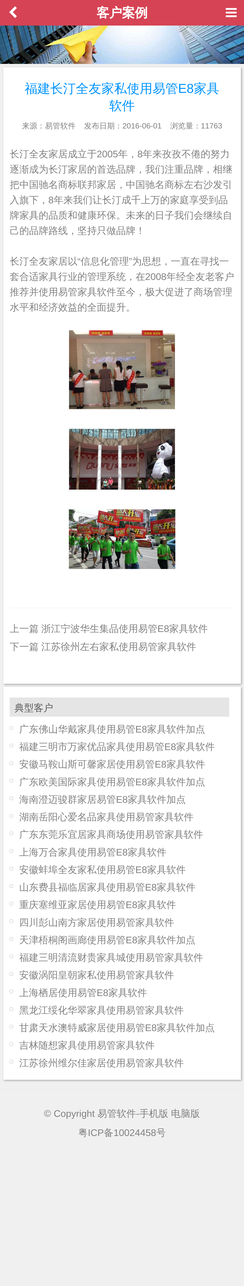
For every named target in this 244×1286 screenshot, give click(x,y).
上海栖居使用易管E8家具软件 (83, 992)
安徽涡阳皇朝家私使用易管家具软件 (96, 975)
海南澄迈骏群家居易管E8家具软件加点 (102, 799)
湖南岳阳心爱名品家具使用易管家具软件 (106, 817)
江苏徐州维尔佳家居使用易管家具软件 (101, 1063)
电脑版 (185, 1113)
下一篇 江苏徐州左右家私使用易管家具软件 (103, 646)
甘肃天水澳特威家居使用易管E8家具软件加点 (117, 1027)
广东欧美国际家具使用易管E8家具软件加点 (112, 781)
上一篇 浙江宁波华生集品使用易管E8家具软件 (109, 628)
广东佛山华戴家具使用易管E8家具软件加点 (112, 729)
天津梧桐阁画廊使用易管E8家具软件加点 (107, 940)
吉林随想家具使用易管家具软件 (87, 1045)
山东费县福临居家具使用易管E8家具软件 (107, 887)
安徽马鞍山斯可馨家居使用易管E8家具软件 (112, 764)
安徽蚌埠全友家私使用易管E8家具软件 (102, 869)
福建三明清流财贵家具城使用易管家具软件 (111, 957)
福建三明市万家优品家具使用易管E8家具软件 (117, 746)
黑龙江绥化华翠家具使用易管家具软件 (101, 1010)
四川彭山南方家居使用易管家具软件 (96, 922)
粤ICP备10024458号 (122, 1132)
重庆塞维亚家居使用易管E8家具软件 (97, 904)
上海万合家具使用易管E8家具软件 (92, 852)
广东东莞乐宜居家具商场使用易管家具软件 (111, 834)
